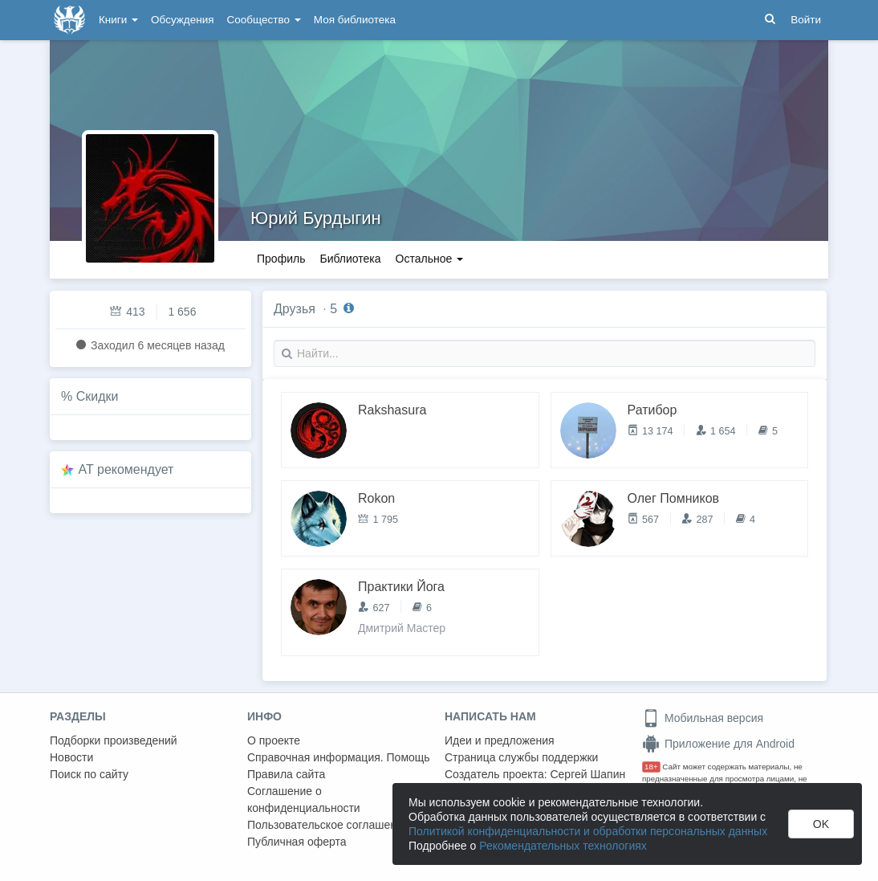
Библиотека (349, 258)
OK (821, 824)
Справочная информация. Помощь (338, 757)
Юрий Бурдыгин (315, 218)
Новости (71, 757)
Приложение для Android (718, 744)
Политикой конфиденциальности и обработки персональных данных (588, 831)
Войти (806, 20)
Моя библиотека (355, 20)
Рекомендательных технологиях (563, 845)
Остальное (430, 258)
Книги (118, 20)
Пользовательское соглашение (328, 824)
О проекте (273, 740)
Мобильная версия (702, 718)
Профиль (281, 258)
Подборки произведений (113, 740)
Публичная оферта (297, 841)
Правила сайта (286, 774)
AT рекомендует (126, 469)
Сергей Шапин (587, 774)
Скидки (97, 396)
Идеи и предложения (500, 740)
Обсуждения (182, 20)
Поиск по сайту (89, 774)
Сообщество (264, 20)
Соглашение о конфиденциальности (303, 799)
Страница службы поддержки (521, 757)
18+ (651, 766)
